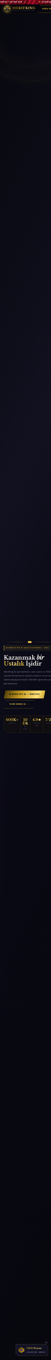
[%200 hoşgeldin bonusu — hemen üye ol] (32, 1351)
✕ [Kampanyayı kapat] (46, 1343)
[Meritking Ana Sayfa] (19, 9)
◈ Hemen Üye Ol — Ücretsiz (24, 694)
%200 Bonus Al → (19, 704)
